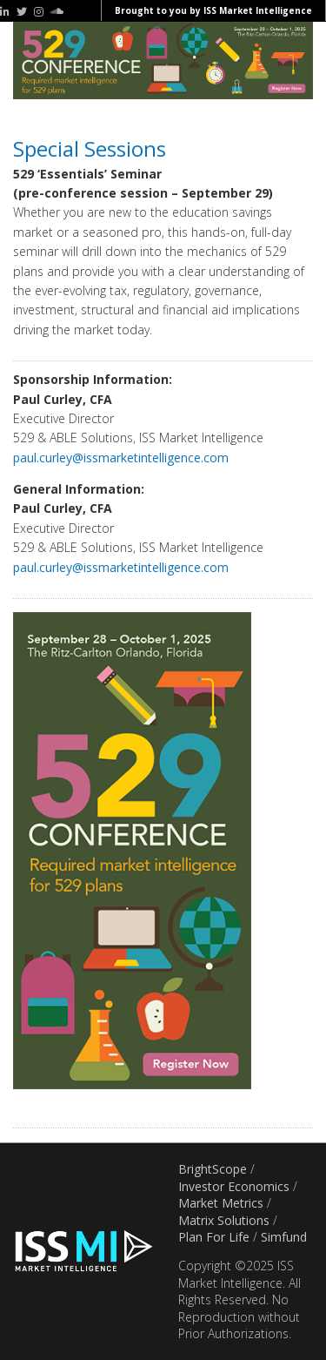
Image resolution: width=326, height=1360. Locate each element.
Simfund (284, 1237)
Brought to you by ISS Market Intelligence (213, 10)
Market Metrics (220, 1203)
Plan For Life (213, 1237)
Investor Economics (233, 1186)
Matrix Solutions (223, 1220)
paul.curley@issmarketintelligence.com (121, 457)
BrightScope (212, 1169)
